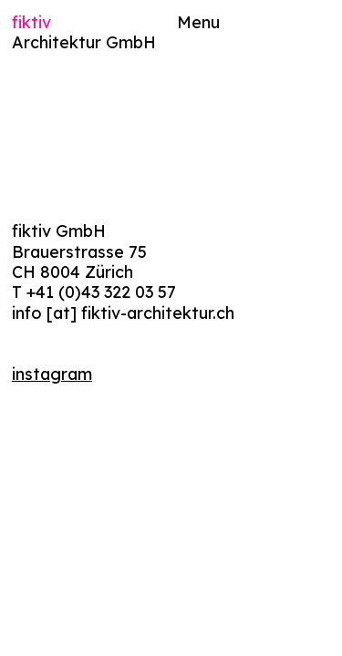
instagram (52, 374)
